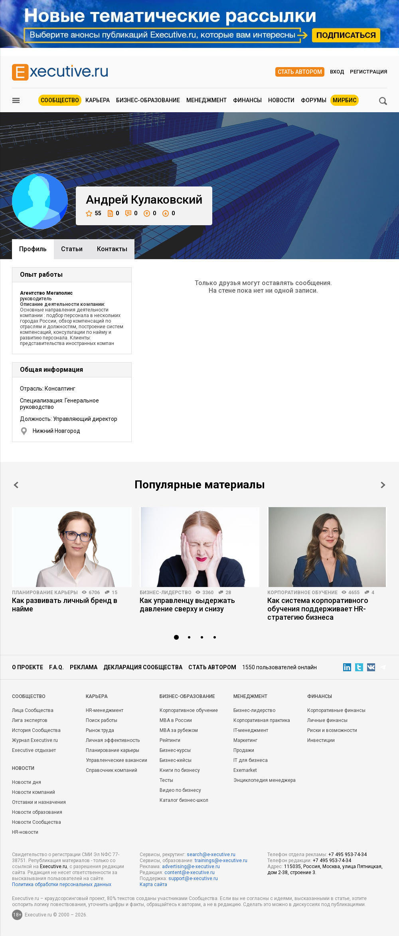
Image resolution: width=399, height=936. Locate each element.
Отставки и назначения (39, 802)
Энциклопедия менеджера (264, 780)
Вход (337, 72)
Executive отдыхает (34, 750)
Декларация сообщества (142, 667)
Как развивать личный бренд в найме (64, 604)
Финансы (247, 100)
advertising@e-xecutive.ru (191, 866)
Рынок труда (100, 730)
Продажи (243, 750)
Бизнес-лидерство (166, 592)
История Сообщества (36, 730)
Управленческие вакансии (116, 760)
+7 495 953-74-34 (347, 854)
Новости (281, 100)
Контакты (112, 249)
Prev (16, 485)
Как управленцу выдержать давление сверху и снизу (187, 604)
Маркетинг (245, 740)
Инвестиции (321, 740)
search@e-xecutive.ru (211, 854)
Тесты (166, 780)
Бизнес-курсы (175, 750)
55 (93, 213)
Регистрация (368, 72)
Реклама (83, 667)
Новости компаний (33, 792)
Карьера (97, 100)
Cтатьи (72, 249)
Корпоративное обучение (302, 592)
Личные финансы (327, 720)
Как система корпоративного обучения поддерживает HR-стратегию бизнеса (317, 608)
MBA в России (176, 720)
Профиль (33, 249)
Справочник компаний (111, 770)
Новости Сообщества (36, 822)
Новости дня (26, 782)
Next (383, 485)
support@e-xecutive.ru (193, 878)
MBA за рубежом (179, 730)
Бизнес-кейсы (176, 760)
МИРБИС (344, 100)
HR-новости (25, 832)
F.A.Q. (56, 667)
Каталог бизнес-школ (184, 800)
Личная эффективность (113, 740)
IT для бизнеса (250, 760)
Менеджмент (206, 100)
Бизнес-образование (148, 100)
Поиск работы (101, 720)
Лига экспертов (29, 720)
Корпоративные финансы (336, 710)
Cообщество (28, 696)
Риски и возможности (332, 730)
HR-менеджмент (104, 710)
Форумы (313, 100)
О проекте (27, 667)
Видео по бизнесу (180, 790)
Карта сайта (153, 884)
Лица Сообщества (32, 710)
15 (114, 592)
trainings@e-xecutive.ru (221, 860)
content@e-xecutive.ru (189, 872)
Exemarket (245, 770)
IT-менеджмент (250, 730)
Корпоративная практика (261, 720)
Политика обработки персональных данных (61, 884)
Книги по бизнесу (180, 770)
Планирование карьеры (45, 592)
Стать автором (300, 72)
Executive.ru (53, 866)
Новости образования (37, 812)
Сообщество (60, 100)
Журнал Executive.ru (35, 740)
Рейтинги (170, 740)
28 (228, 592)
